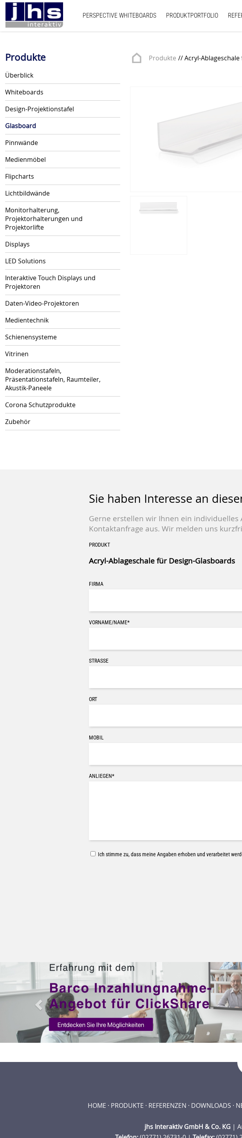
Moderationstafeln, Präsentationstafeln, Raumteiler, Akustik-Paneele (53, 379)
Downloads (211, 1105)
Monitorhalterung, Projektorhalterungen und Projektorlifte (44, 219)
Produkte (162, 58)
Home (97, 1105)
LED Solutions (25, 261)
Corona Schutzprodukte (40, 404)
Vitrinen (17, 354)
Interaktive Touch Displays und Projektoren (50, 282)
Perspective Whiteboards (119, 15)
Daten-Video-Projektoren (42, 303)
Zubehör (18, 421)
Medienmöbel (25, 159)
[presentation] (148, 879)
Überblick (19, 75)
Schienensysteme (31, 337)
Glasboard (20, 125)
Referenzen (167, 1105)
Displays (17, 244)
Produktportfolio (192, 15)
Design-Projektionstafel (39, 109)
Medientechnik (27, 320)
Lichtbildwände (27, 193)
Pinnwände (21, 142)
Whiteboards (24, 92)
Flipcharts (19, 176)
